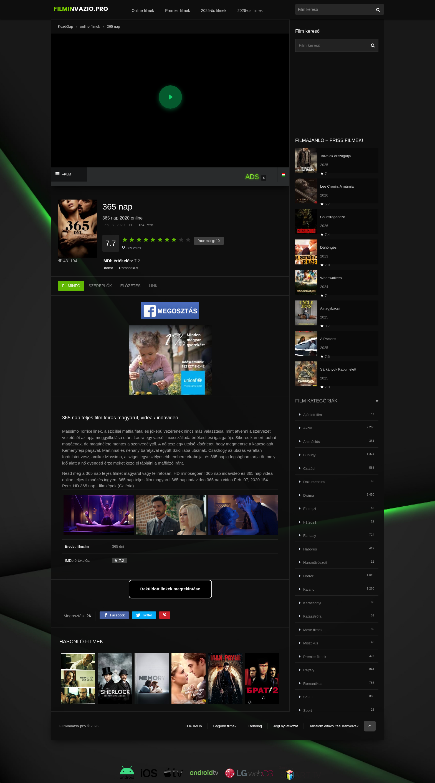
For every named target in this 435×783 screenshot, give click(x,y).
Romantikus (128, 268)
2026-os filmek (250, 10)
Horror (308, 576)
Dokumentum (314, 482)
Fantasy (309, 536)
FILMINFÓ (71, 286)
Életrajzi (309, 509)
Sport (307, 710)
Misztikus (310, 643)
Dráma (107, 268)
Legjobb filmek (224, 726)
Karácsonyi (312, 603)
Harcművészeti (315, 562)
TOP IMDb (193, 726)
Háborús (310, 549)
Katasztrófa (312, 616)
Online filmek (142, 10)
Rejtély (308, 670)
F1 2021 (310, 522)
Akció (307, 428)
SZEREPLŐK (100, 286)
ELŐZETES (130, 286)
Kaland (308, 589)
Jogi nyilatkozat (285, 726)
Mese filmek (312, 630)
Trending (255, 726)
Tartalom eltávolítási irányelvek (333, 726)
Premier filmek (177, 10)
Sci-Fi (307, 697)
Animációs (311, 442)
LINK (153, 286)
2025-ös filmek (213, 10)
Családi (309, 468)
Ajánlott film (312, 415)
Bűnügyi (309, 455)
